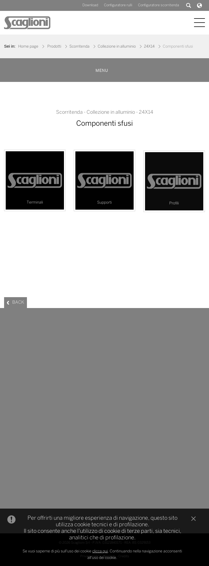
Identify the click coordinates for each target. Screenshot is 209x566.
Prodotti (54, 46)
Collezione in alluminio (117, 46)
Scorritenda (79, 46)
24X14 (149, 46)
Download (90, 5)
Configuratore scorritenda (158, 5)
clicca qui (100, 556)
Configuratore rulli (118, 5)
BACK (18, 302)
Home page (28, 46)
